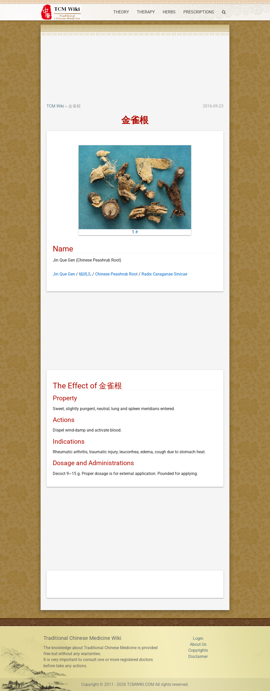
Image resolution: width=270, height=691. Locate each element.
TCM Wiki (55, 106)
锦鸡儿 (85, 274)
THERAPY (146, 12)
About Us (198, 644)
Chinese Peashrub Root (116, 274)
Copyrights (198, 650)
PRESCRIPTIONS (198, 12)
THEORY (121, 12)
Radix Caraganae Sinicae (164, 274)
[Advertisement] (135, 64)
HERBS (169, 12)
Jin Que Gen (64, 274)
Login (198, 638)
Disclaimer (198, 656)
